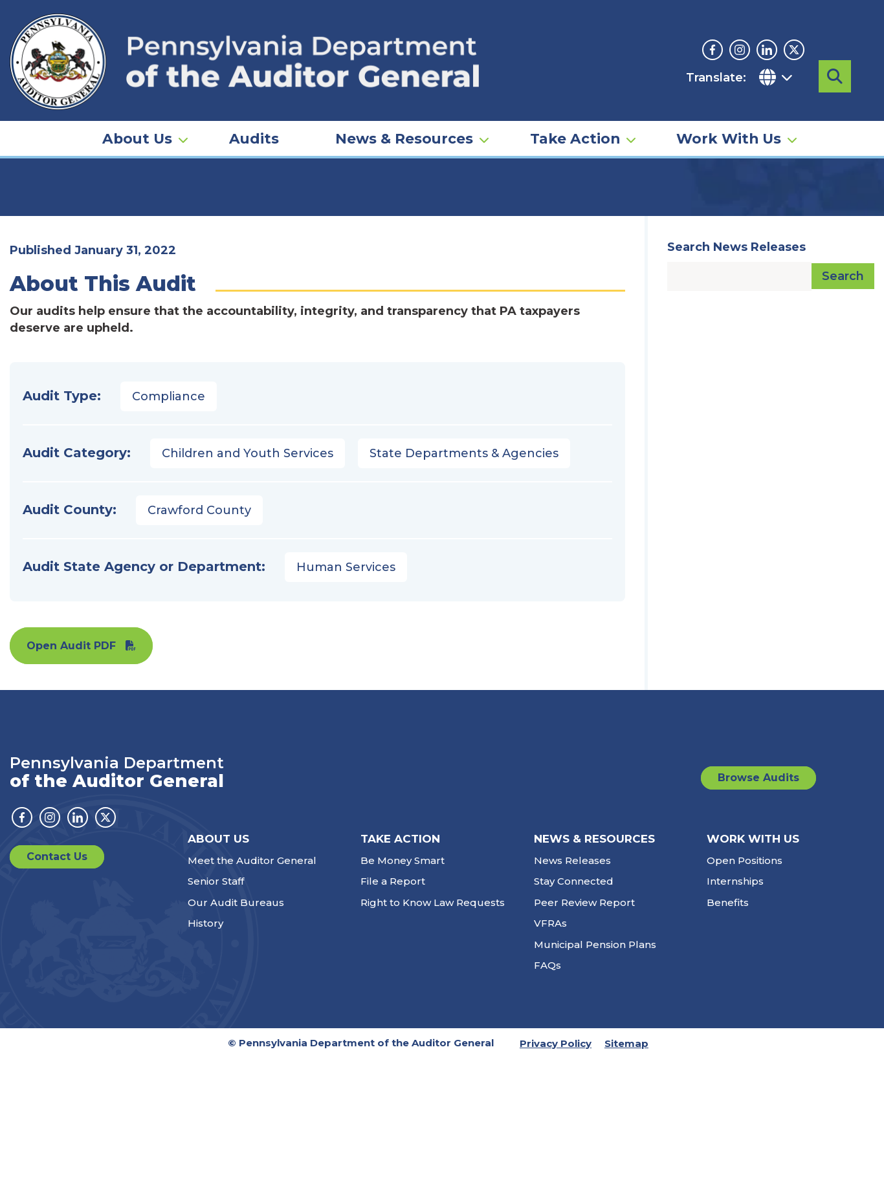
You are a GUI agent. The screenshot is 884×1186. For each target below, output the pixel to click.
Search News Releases (736, 374)
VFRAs (550, 1050)
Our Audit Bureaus (236, 1030)
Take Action (575, 107)
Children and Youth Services (247, 581)
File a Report (392, 1008)
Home (28, 197)
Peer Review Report (584, 1030)
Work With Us (728, 107)
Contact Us (57, 984)
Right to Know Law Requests (432, 1030)
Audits (254, 107)
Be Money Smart (402, 988)
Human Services (345, 694)
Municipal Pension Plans (595, 1072)
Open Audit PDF (71, 773)
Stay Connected (573, 1008)
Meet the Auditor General (252, 988)
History (205, 1050)
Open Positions (744, 988)
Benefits (728, 1030)
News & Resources (404, 107)
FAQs (547, 1092)
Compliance (168, 524)
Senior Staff (216, 1008)
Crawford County (199, 638)
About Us (137, 107)
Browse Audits (758, 905)
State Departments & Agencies (464, 581)
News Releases (572, 988)
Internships (735, 1008)
